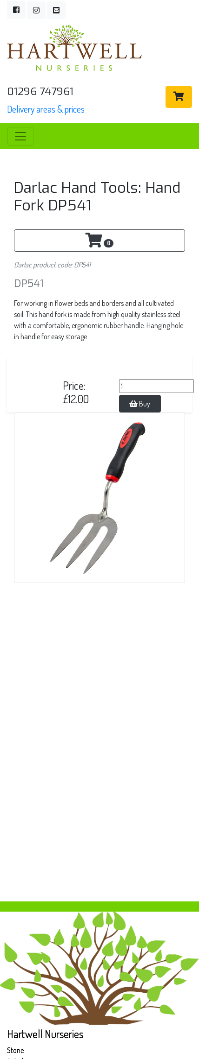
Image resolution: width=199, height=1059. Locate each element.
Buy (139, 403)
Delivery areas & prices (46, 109)
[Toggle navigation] (20, 136)
